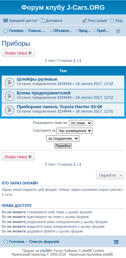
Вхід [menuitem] (119, 20)
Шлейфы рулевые (37, 79)
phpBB (45, 251)
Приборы (16, 43)
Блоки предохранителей (44, 92)
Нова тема (16, 53)
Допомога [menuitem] (54, 20)
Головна (16, 242)
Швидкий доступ (23, 20)
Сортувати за (63, 131)
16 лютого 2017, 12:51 (94, 111)
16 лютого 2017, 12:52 (94, 84)
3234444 (64, 84)
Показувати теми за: (62, 123)
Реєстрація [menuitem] (97, 20)
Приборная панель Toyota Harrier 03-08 (59, 106)
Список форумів (44, 242)
